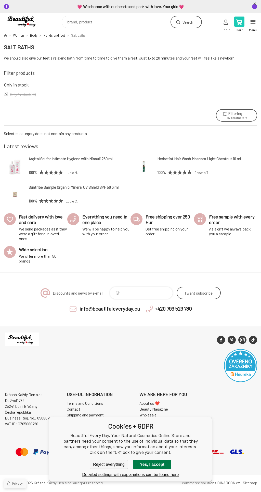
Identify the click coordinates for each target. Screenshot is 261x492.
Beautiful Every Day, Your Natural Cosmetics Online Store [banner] (26, 20)
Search (187, 22)
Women (18, 35)
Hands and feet (54, 35)
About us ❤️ (149, 403)
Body (33, 35)
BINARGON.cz (228, 483)
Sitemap (250, 483)
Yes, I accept (152, 464)
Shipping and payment (85, 415)
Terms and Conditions (85, 403)
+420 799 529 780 (173, 309)
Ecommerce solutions (197, 483)
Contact (73, 409)
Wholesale (147, 415)
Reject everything (109, 464)
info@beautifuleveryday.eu (110, 309)
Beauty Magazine (153, 409)
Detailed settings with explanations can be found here (130, 474)
